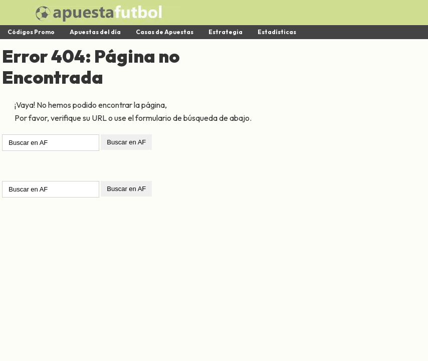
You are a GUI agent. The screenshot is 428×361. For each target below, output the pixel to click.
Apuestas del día (95, 32)
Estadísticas (277, 32)
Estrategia (225, 32)
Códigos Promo (31, 32)
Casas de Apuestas (164, 32)
